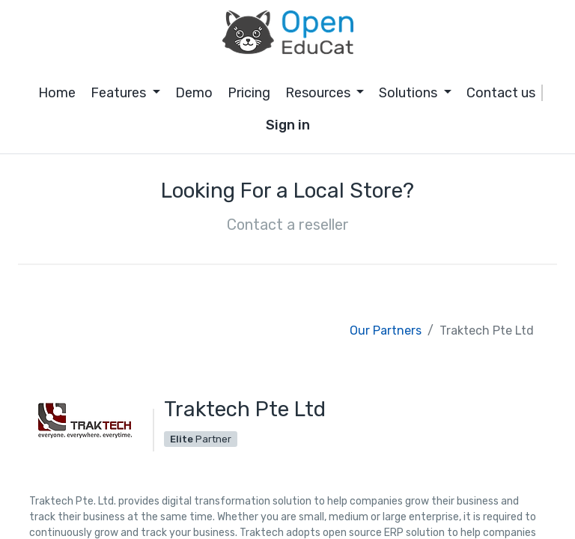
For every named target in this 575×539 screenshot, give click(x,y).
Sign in (288, 125)
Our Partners (386, 330)
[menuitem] (57, 93)
